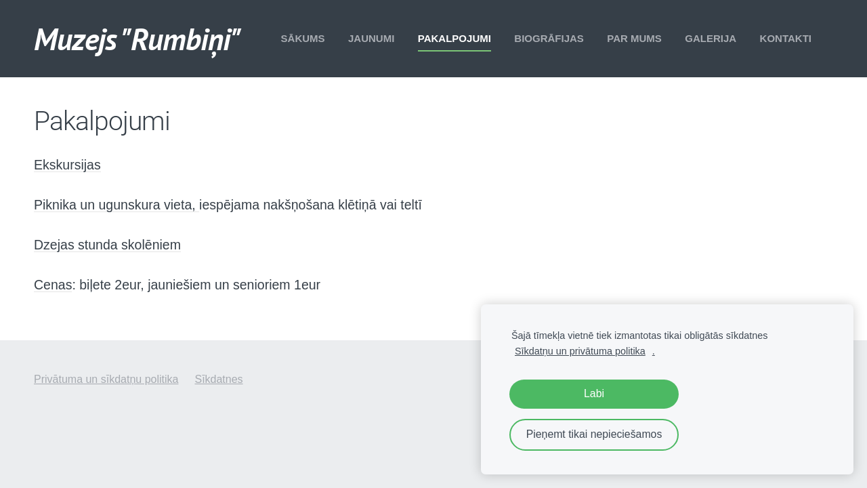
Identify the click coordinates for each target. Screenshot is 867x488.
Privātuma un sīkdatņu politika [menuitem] (106, 379)
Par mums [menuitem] (634, 38)
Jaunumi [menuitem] (371, 38)
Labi (594, 393)
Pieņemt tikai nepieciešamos (594, 434)
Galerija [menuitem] (710, 38)
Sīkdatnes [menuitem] (218, 379)
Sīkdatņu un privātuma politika (580, 351)
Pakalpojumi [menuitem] (454, 38)
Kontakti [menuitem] (785, 38)
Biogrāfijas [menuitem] (549, 38)
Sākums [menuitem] (303, 38)
